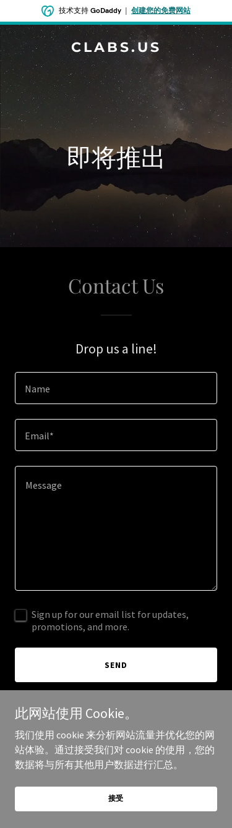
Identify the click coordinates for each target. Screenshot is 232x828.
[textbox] (116, 388)
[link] (116, 48)
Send (116, 664)
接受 (116, 798)
